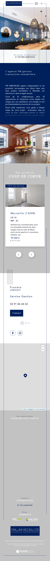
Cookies (33, 545)
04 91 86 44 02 (19, 304)
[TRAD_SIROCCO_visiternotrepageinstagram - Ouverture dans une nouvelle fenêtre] (20, 333)
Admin (41, 544)
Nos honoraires (12, 544)
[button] (31, 254)
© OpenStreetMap (40, 409)
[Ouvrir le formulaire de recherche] (42, 3)
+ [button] (43, 346)
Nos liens (17, 545)
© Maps (30, 409)
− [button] (43, 349)
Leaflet (24, 409)
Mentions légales (32, 544)
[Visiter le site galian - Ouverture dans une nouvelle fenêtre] (32, 519)
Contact (46, 171)
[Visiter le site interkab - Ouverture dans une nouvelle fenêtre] (17, 519)
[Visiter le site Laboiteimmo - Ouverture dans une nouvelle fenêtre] (24, 554)
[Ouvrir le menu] (36, 3)
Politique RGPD (25, 545)
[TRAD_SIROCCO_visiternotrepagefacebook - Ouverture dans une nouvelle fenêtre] (13, 333)
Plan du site (22, 544)
